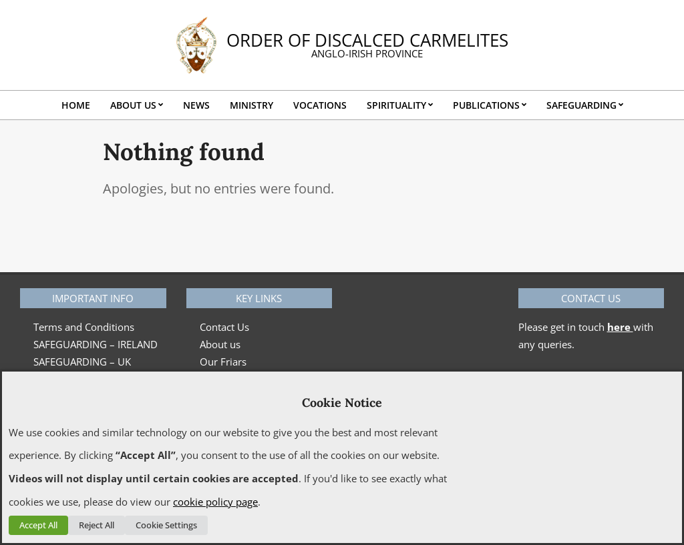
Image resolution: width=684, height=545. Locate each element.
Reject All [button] (96, 525)
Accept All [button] (38, 525)
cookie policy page (215, 501)
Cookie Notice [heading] (342, 402)
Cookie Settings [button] (166, 525)
